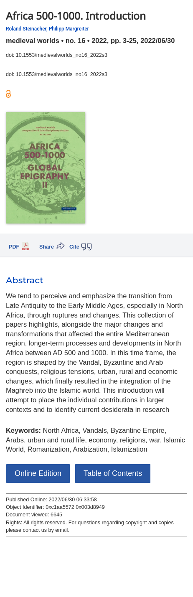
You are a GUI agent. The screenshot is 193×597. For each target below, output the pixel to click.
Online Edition (38, 473)
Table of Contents (113, 473)
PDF (14, 247)
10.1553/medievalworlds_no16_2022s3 (61, 55)
